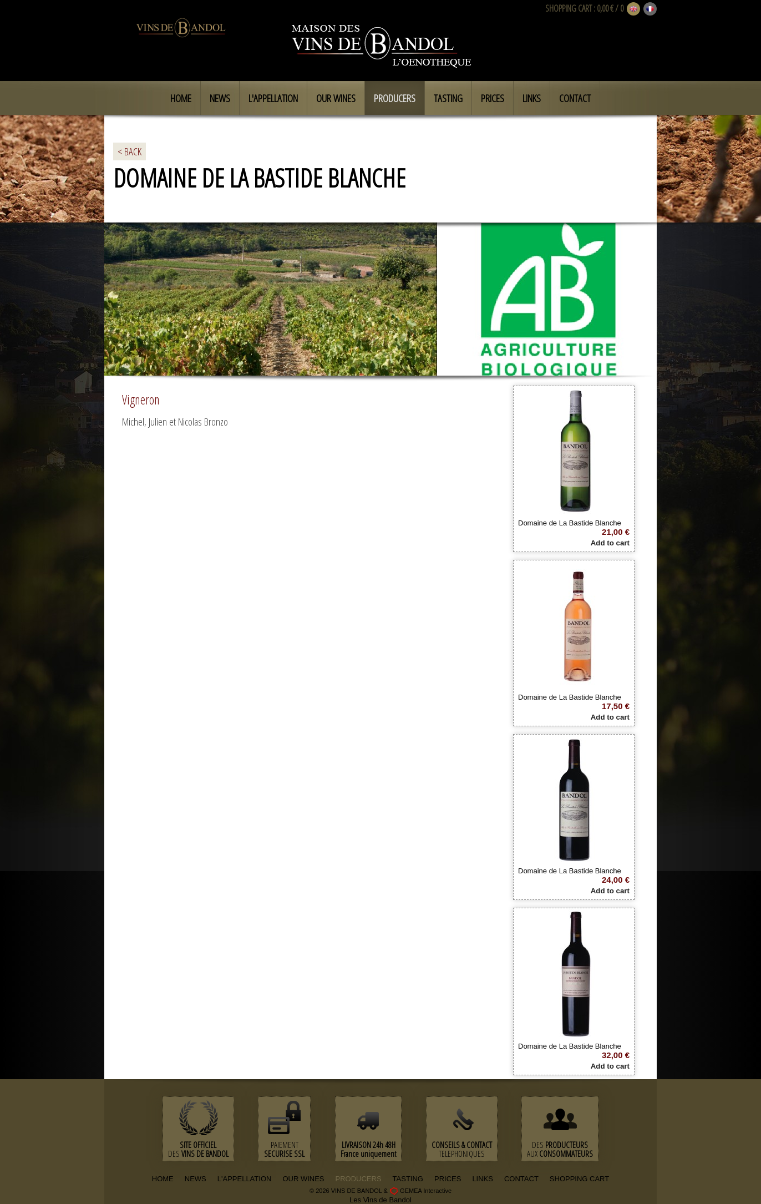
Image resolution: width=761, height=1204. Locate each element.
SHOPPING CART (568, 8)
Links (531, 98)
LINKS (482, 1179)
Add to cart (610, 543)
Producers (394, 98)
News (220, 98)
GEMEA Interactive (425, 1190)
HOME (163, 1179)
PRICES (447, 1179)
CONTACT (521, 1179)
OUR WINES (303, 1179)
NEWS (195, 1179)
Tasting (448, 98)
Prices (492, 98)
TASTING (408, 1179)
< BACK (129, 151)
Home (180, 98)
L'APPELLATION (244, 1179)
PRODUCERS (359, 1179)
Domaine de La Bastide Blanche (569, 523)
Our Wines (336, 98)
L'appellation (273, 98)
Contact (575, 98)
